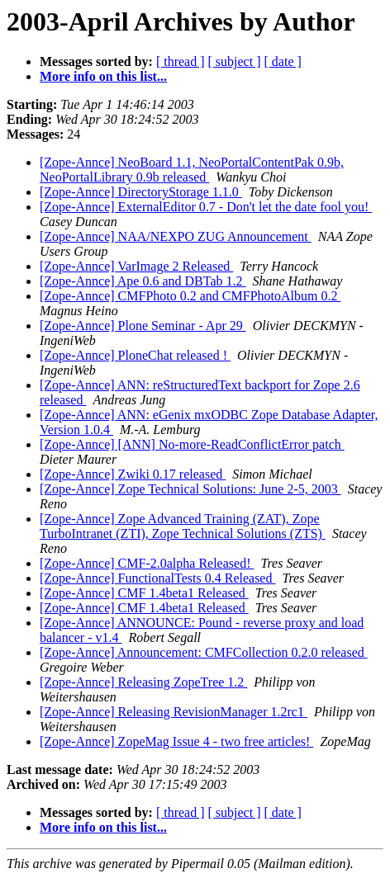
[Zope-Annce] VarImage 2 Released (136, 266)
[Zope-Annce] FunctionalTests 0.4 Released (157, 578)
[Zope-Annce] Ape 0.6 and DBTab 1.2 (142, 281)
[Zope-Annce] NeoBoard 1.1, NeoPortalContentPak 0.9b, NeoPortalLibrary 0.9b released (192, 169)
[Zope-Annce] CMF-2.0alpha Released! (147, 563)
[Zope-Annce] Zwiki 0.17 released (133, 474)
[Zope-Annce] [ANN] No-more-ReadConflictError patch (192, 444)
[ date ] (283, 61)
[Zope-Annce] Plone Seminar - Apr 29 (143, 326)
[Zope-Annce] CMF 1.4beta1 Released (144, 593)
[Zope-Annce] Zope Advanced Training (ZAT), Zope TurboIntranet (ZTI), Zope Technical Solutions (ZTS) (183, 526)
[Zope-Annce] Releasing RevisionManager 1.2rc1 (173, 712)
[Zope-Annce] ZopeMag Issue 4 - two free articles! (176, 741)
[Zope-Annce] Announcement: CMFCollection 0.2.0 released (204, 652)
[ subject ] (234, 61)
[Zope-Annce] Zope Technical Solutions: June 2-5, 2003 (190, 489)
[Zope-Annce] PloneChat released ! (135, 355)
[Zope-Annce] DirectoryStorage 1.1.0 (141, 192)
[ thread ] (180, 61)
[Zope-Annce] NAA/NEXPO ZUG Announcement (176, 236)
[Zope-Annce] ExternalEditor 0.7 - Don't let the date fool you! (206, 207)
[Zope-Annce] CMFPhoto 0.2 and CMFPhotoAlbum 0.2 (190, 296)
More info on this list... (103, 76)
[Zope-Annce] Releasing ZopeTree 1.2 (143, 682)
